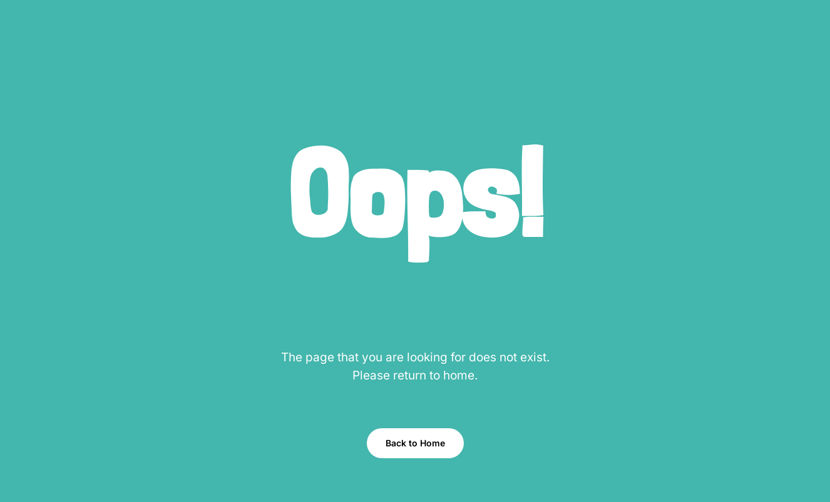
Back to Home (415, 443)
